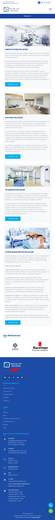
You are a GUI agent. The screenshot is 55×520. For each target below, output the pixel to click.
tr (42, 2)
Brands (5, 425)
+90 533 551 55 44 (8, 2)
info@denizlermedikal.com (11, 3)
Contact (6, 401)
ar (49, 2)
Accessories (7, 391)
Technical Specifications (11, 418)
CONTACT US (13, 84)
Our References (8, 422)
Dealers (6, 412)
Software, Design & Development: (27, 517)
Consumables (8, 394)
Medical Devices (8, 388)
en (44, 2)
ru (47, 2)
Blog (4, 415)
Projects (6, 397)
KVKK (4, 428)
